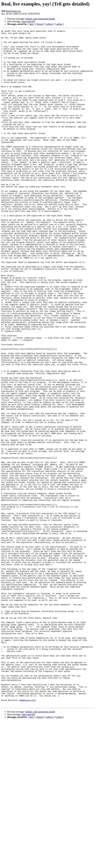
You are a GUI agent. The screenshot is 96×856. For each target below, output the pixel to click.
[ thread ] (39, 24)
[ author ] (59, 24)
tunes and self (28, 21)
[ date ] (31, 24)
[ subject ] (49, 24)
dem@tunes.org (13, 11)
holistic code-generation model (40, 18)
